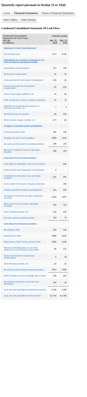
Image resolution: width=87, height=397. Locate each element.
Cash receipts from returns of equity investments (24, 184)
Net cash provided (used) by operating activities (24, 144)
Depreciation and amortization (16, 68)
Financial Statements (26, 13)
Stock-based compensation (15, 74)
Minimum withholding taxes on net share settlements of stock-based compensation (21, 249)
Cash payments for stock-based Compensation (23, 80)
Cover (6, 13)
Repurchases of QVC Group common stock (22, 242)
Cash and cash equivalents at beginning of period (25, 290)
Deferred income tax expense (16, 114)
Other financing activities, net (16, 264)
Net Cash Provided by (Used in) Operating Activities (21, 151)
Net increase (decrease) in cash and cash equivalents (21, 283)
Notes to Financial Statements (58, 13)
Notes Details (28, 19)
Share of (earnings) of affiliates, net (18, 94)
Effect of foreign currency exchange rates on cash (25, 276)
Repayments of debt (12, 236)
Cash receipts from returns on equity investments (24, 100)
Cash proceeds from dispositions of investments (24, 170)
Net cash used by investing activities (19, 218)
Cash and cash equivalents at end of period (22, 296)
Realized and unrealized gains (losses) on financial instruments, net (21, 107)
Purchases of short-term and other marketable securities (23, 197)
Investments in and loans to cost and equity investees (22, 177)
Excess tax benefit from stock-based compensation (19, 87)
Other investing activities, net (16, 212)
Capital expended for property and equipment (23, 190)
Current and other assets (14, 132)
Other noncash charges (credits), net (19, 120)
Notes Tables (10, 19)
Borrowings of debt (12, 230)
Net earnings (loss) (12, 54)
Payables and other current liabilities (19, 138)
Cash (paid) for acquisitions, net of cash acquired (24, 164)
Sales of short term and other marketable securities (21, 205)
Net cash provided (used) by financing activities (24, 270)
